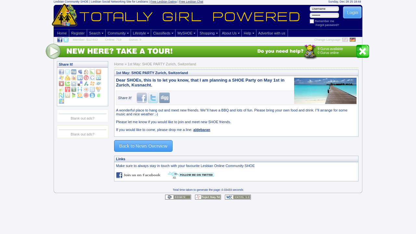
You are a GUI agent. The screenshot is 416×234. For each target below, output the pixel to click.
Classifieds (161, 33)
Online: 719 (113, 39)
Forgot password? (327, 25)
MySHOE (184, 33)
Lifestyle (139, 33)
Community (117, 33)
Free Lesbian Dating (163, 1)
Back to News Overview (143, 146)
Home (62, 33)
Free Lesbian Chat (191, 1)
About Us (229, 33)
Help (247, 33)
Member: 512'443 (85, 39)
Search (94, 33)
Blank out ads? (83, 118)
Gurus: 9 (135, 39)
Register (77, 33)
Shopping (207, 33)
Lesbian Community (67, 1)
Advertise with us (271, 33)
